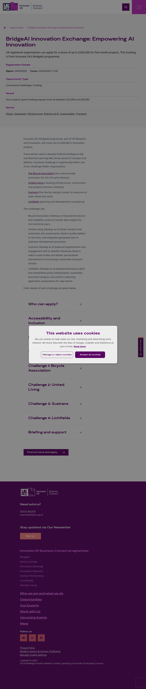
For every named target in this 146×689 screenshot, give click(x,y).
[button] (57, 354)
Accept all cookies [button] (90, 354)
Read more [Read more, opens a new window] (80, 346)
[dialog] (73, 344)
